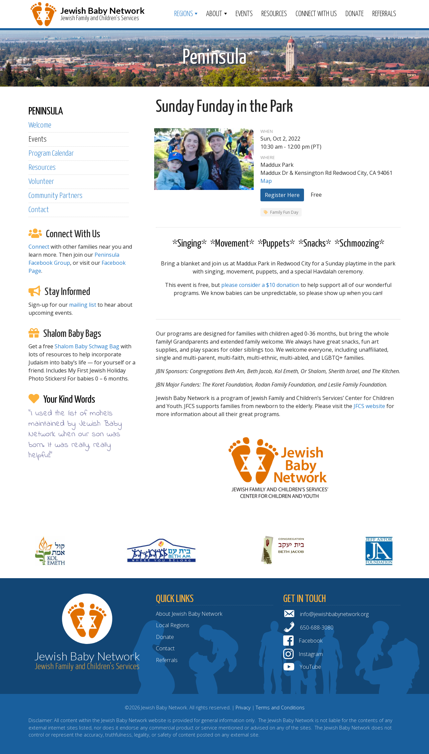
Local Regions (172, 625)
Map (266, 181)
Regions (183, 14)
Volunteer (41, 182)
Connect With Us (316, 14)
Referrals (384, 14)
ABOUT (214, 14)
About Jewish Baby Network (189, 613)
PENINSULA (45, 111)
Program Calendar (51, 153)
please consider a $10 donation (260, 285)
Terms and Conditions (280, 707)
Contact (38, 210)
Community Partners (55, 196)
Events (244, 14)
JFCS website (369, 406)
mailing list (82, 304)
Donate (355, 14)
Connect (38, 246)
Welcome (39, 125)
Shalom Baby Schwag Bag (87, 346)
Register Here (282, 195)
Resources (274, 14)
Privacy (243, 707)
